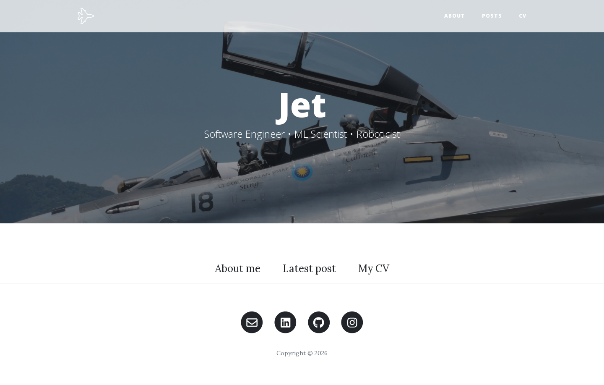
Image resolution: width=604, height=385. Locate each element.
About (454, 15)
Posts (492, 15)
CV (522, 15)
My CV (373, 268)
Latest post (309, 268)
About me (237, 268)
